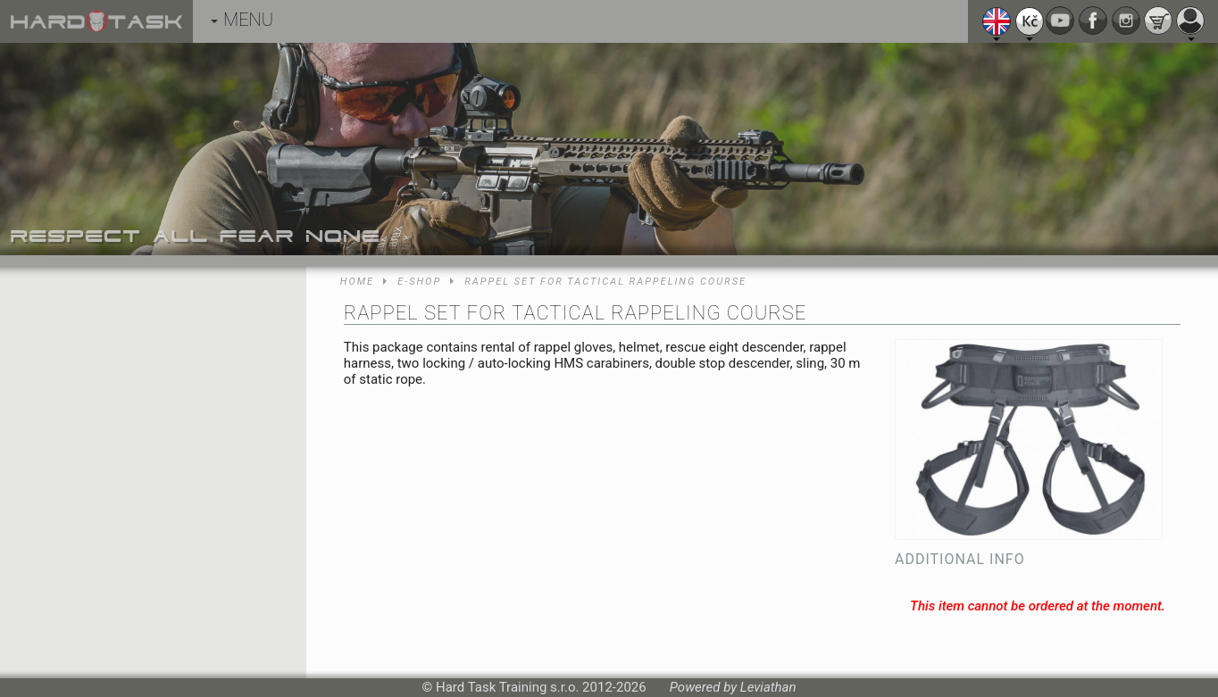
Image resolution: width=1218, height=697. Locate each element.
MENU (242, 19)
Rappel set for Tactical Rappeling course (605, 281)
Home (357, 281)
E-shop (419, 281)
